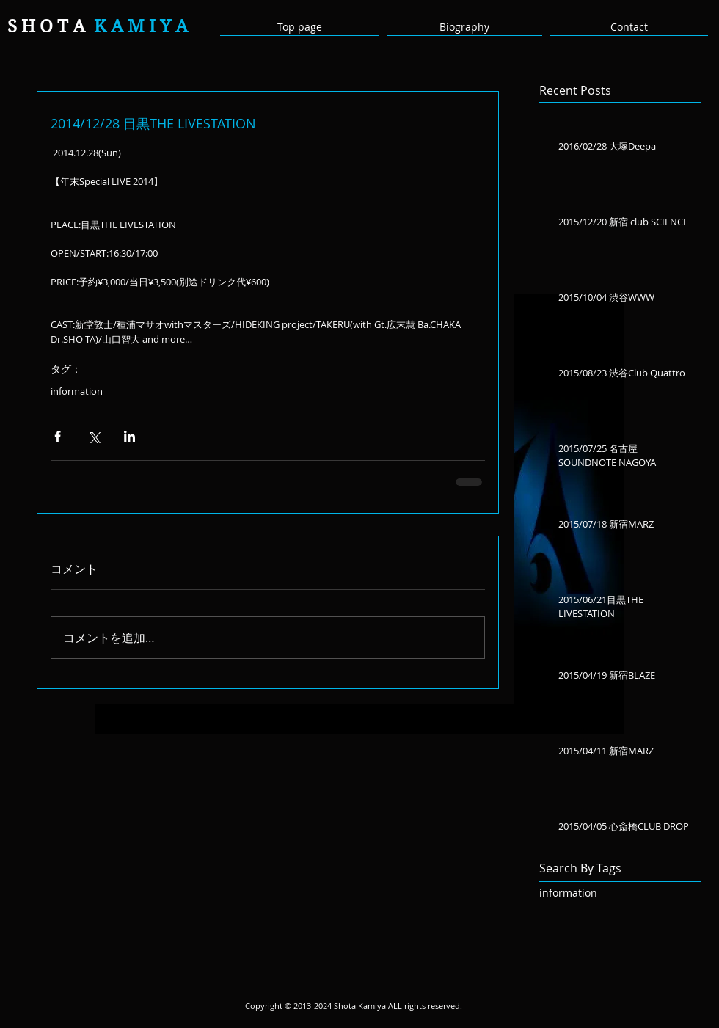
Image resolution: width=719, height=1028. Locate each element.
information (77, 391)
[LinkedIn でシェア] (129, 436)
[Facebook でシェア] (58, 436)
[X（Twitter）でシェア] (94, 436)
